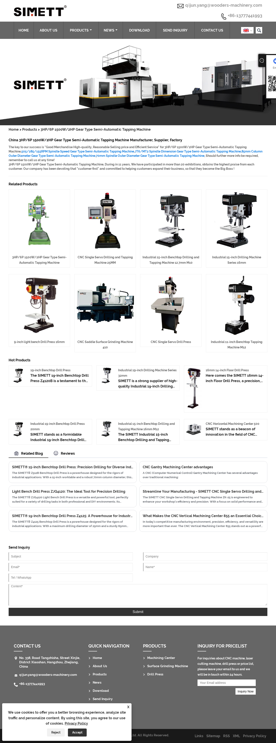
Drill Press (155, 674)
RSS (226, 736)
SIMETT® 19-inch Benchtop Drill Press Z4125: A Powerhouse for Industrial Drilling (72, 516)
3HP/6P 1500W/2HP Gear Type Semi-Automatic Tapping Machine (96, 129)
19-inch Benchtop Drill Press (50, 370)
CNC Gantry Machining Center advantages (178, 467)
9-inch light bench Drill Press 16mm (39, 342)
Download (139, 30)
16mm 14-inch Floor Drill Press (227, 370)
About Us (48, 30)
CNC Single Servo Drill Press (171, 342)
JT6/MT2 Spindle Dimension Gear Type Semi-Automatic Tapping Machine (188, 151)
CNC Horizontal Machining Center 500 (232, 423)
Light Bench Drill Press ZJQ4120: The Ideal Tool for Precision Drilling (68, 491)
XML (236, 736)
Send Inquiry (175, 30)
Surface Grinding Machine (167, 666)
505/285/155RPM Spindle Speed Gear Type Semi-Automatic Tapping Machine (77, 151)
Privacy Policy (76, 723)
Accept (77, 732)
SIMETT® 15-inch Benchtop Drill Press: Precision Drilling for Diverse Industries (72, 467)
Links (199, 736)
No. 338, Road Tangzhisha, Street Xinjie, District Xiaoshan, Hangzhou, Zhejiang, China (49, 662)
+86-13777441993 (245, 15)
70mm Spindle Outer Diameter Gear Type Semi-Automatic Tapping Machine (150, 155)
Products (81, 30)
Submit (138, 612)
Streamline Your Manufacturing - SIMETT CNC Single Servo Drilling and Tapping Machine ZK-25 (203, 491)
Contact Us (212, 30)
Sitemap (213, 736)
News (111, 30)
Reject (55, 732)
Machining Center (161, 658)
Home (24, 30)
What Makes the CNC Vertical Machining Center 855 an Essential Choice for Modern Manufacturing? (203, 516)
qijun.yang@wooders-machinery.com (223, 5)
